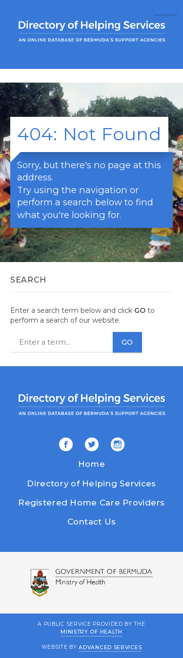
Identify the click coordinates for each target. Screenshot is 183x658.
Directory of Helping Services (91, 483)
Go (127, 342)
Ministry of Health (91, 632)
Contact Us (91, 521)
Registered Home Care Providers (91, 502)
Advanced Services (110, 647)
